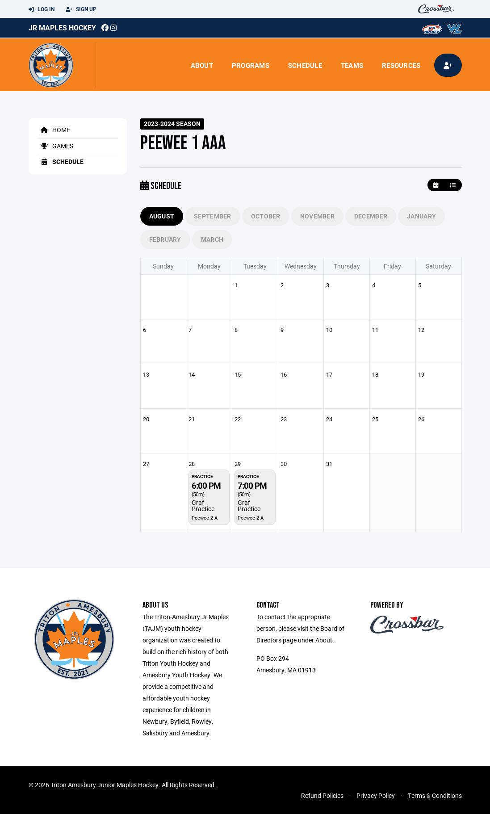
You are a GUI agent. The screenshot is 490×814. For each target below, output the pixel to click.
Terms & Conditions (435, 795)
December (370, 216)
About (202, 65)
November (317, 216)
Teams (352, 65)
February (165, 239)
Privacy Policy (375, 795)
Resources (401, 65)
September (212, 216)
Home (54, 130)
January (421, 216)
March (212, 239)
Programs (250, 65)
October (266, 216)
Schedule (305, 65)
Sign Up (81, 9)
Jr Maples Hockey (62, 27)
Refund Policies (322, 795)
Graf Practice (203, 505)
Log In (41, 9)
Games (55, 146)
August (162, 216)
